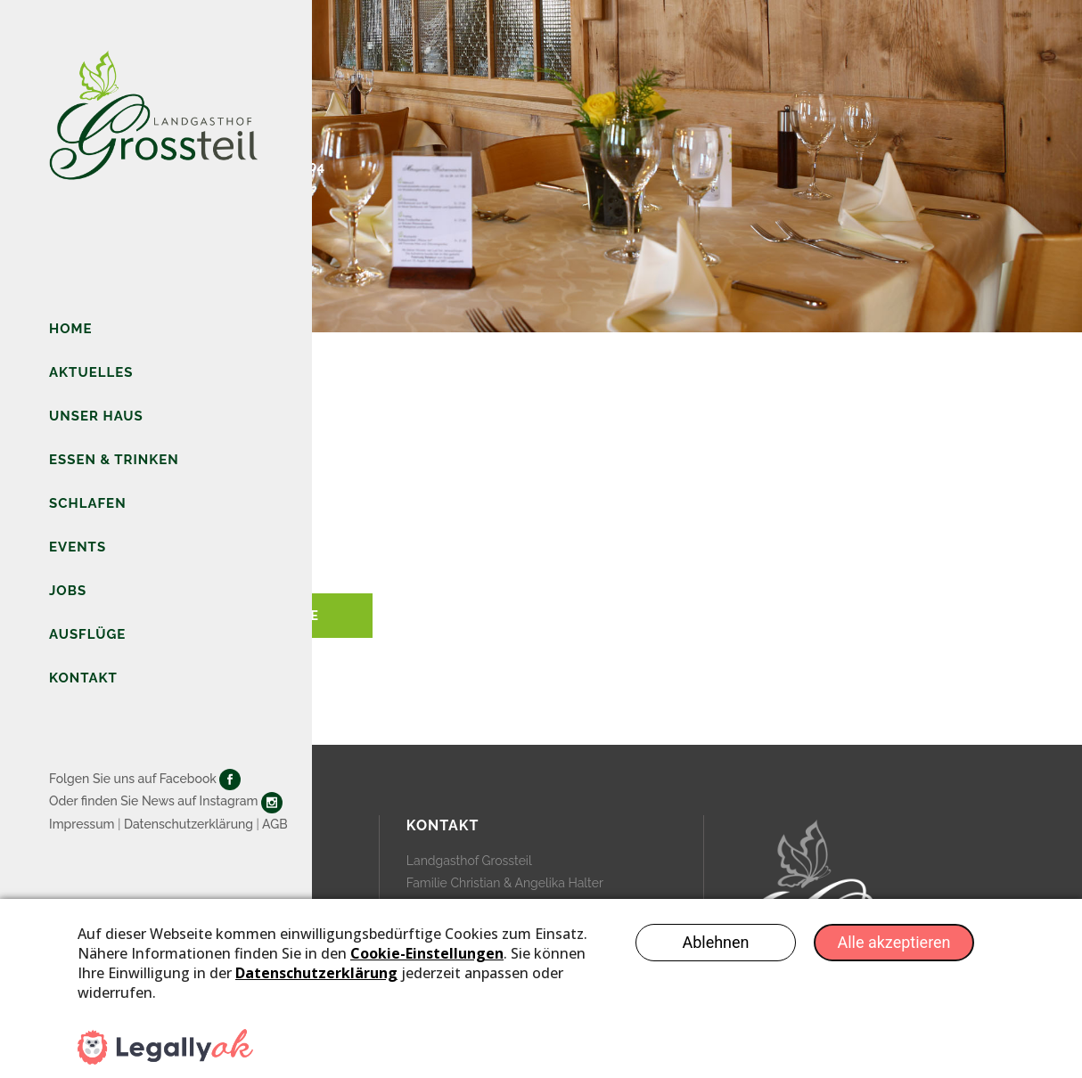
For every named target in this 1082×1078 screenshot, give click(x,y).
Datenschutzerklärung (188, 824)
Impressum (82, 824)
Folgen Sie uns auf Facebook (133, 779)
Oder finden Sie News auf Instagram (153, 801)
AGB (275, 824)
